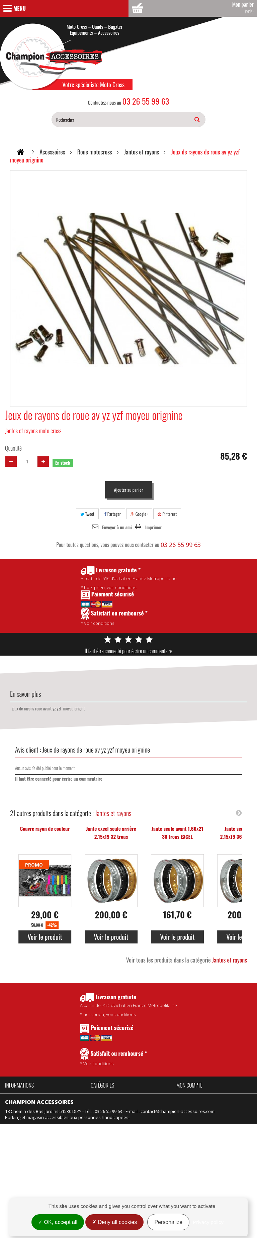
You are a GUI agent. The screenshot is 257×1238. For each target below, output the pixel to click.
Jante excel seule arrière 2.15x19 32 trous (111, 832)
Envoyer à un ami (117, 527)
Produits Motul (105, 1115)
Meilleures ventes (23, 1172)
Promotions (16, 1154)
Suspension (103, 1142)
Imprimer (153, 527)
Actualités (15, 1124)
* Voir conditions (113, 1057)
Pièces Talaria (143, 1106)
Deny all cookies (114, 1222)
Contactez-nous (21, 1133)
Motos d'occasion (147, 1142)
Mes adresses (190, 1115)
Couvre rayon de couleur (45, 828)
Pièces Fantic (142, 1097)
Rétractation (17, 1181)
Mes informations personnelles (208, 1124)
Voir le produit (44, 937)
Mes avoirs (187, 1106)
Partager (112, 514)
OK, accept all (57, 1222)
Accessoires (103, 1097)
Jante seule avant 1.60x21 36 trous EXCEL (177, 832)
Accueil (12, 1097)
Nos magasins (19, 1142)
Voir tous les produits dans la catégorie (186, 960)
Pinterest (167, 514)
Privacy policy (208, 1222)
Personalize (168, 1222)
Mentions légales (22, 1190)
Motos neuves (143, 1133)
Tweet (87, 514)
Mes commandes (193, 1097)
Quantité (13, 448)
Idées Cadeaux (144, 1115)
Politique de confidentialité (32, 1115)
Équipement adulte (110, 1124)
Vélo (133, 1124)
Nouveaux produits (24, 1163)
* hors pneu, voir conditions (128, 1005)
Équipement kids (107, 1133)
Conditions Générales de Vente (37, 1106)
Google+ (139, 514)
